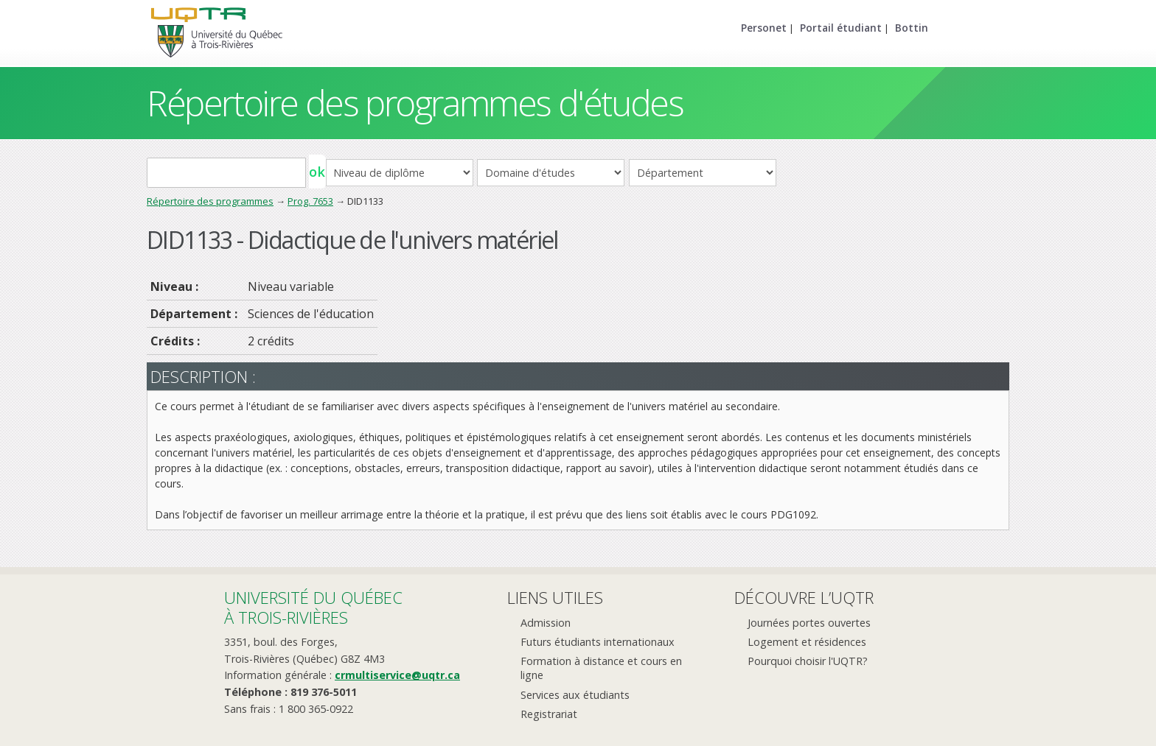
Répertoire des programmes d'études (415, 103)
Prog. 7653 (310, 201)
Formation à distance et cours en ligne (601, 668)
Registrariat (548, 714)
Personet (764, 28)
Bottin (911, 28)
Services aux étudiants (575, 695)
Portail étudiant (841, 28)
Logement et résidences (807, 642)
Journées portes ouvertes (809, 623)
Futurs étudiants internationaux (597, 642)
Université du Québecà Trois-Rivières (313, 607)
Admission (545, 623)
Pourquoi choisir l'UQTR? (808, 661)
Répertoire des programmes (210, 201)
